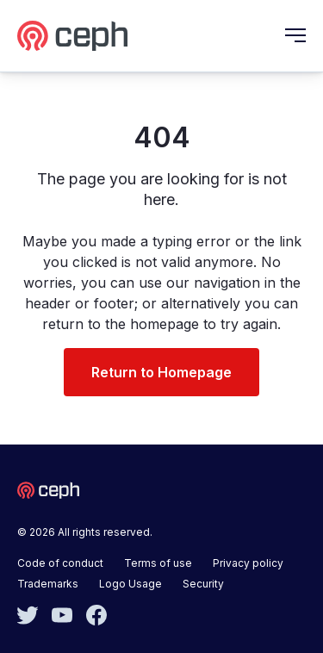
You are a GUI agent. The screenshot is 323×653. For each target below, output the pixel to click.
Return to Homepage (161, 372)
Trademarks (47, 583)
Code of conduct (60, 563)
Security (203, 583)
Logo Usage (130, 583)
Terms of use (158, 563)
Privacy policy (248, 563)
